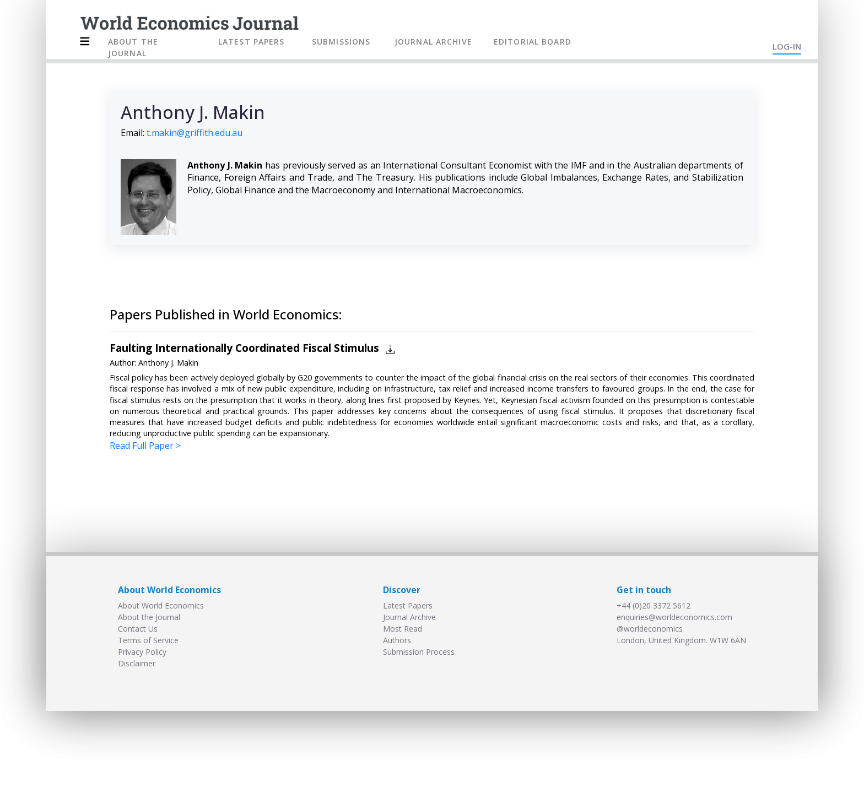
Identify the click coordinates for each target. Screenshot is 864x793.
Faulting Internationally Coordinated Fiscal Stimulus (244, 347)
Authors (397, 640)
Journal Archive (409, 617)
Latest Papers (408, 605)
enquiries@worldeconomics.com (674, 617)
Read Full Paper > (145, 445)
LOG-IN (787, 46)
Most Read (402, 628)
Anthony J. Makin (168, 362)
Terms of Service (148, 640)
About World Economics (161, 605)
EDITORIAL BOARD (532, 41)
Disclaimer (136, 663)
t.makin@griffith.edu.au (194, 133)
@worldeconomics (650, 628)
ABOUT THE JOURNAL (133, 47)
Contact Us (138, 628)
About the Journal (149, 617)
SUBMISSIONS (341, 41)
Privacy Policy (142, 652)
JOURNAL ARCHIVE (433, 41)
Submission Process (419, 652)
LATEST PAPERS (251, 41)
